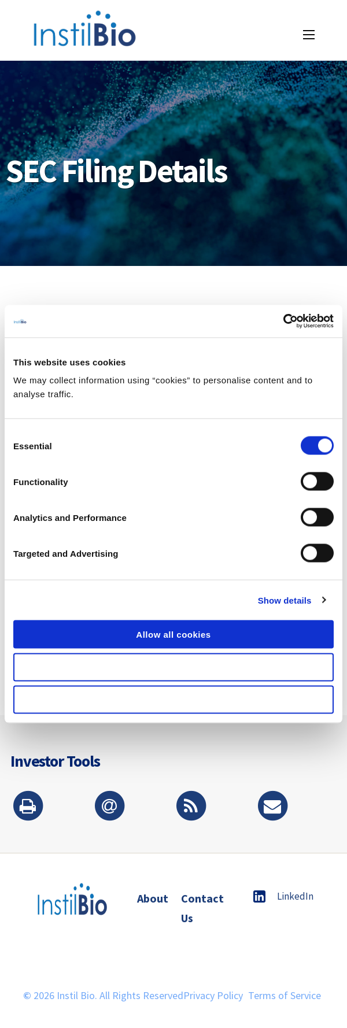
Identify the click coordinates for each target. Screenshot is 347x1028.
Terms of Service (284, 995)
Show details (285, 600)
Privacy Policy (213, 995)
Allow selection (174, 667)
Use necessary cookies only (173, 700)
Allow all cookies (173, 634)
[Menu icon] (309, 34)
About (152, 898)
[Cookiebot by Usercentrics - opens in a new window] (283, 321)
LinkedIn (283, 896)
